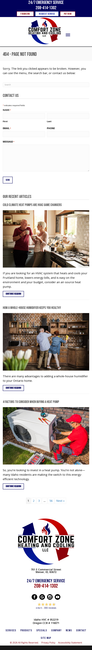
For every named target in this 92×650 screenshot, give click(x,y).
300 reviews (50, 606)
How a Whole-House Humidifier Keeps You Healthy (32, 307)
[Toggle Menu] (68, 35)
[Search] (46, 84)
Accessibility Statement (70, 641)
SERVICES (11, 629)
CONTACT (81, 629)
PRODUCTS (26, 629)
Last (49, 121)
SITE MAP (46, 637)
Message (8, 141)
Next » (60, 499)
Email (7, 128)
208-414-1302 (46, 8)
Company (56, 629)
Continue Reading (13, 292)
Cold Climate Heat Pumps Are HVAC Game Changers (32, 204)
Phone (51, 128)
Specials (41, 629)
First (5, 121)
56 (51, 499)
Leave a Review (46, 612)
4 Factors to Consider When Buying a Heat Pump (31, 401)
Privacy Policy (48, 641)
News (69, 629)
